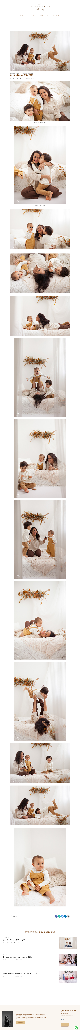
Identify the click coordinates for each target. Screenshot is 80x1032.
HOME (22, 15)
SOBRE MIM (44, 15)
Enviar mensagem (65, 1013)
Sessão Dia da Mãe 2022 (28, 73)
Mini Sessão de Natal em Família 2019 (20, 973)
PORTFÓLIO (32, 15)
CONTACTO (56, 15)
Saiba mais (20, 1022)
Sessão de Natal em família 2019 (17, 957)
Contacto (65, 1024)
